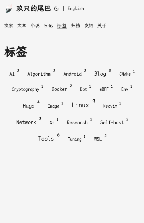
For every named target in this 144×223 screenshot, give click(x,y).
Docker (62, 88)
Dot (85, 88)
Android (75, 73)
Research (79, 121)
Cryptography (27, 88)
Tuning (77, 138)
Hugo (31, 104)
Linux (83, 104)
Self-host (114, 121)
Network (28, 121)
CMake (127, 73)
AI (14, 73)
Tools (48, 137)
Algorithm (41, 73)
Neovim (112, 105)
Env (126, 88)
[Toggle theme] (56, 8)
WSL (100, 138)
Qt (54, 121)
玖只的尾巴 (27, 8)
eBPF (106, 88)
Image (55, 105)
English (76, 8)
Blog (102, 72)
